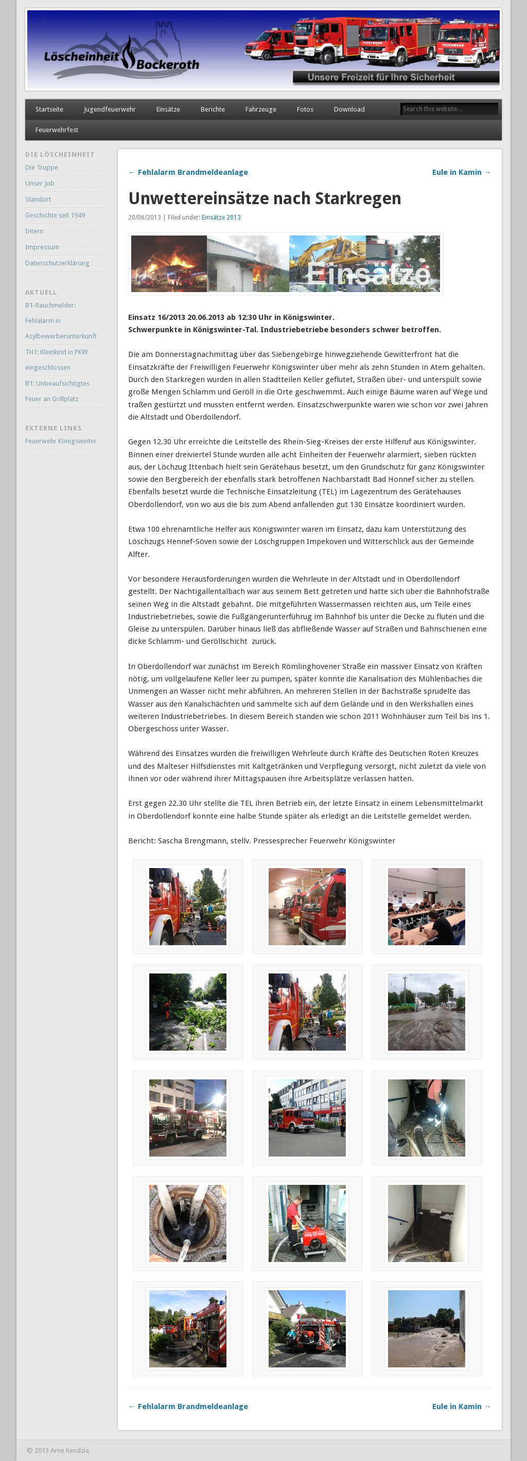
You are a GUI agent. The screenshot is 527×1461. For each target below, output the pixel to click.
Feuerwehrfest (57, 130)
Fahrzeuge (260, 109)
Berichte (213, 109)
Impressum (42, 247)
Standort (38, 199)
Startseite (49, 109)
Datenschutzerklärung (57, 263)
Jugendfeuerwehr (110, 109)
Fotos (305, 109)
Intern (34, 231)
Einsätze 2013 (221, 217)
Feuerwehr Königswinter (61, 441)
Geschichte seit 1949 (55, 215)
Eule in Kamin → (461, 172)
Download (349, 109)
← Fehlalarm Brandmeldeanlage (188, 172)
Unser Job (40, 183)
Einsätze (168, 109)
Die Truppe (41, 167)
